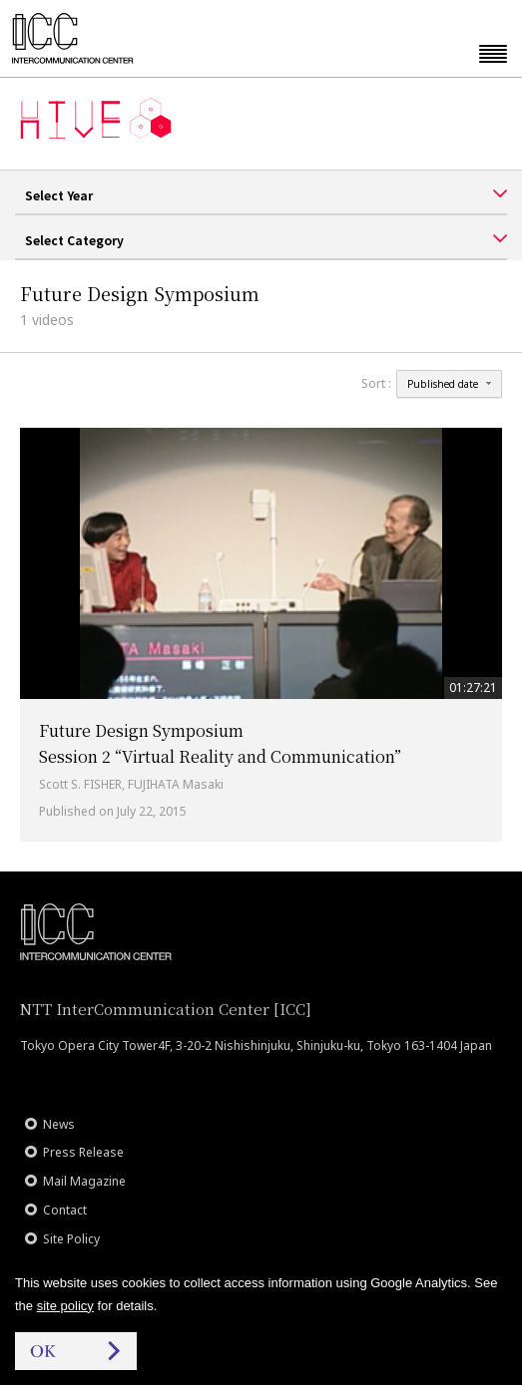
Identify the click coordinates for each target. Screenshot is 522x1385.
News (59, 1124)
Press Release (83, 1152)
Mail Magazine (84, 1181)
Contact (65, 1210)
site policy (65, 1305)
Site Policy (71, 1238)
